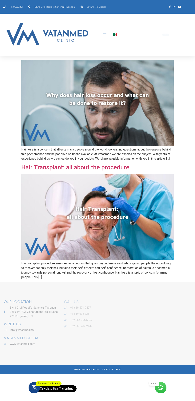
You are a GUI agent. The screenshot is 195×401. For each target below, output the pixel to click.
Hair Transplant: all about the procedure (75, 194)
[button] (104, 35)
